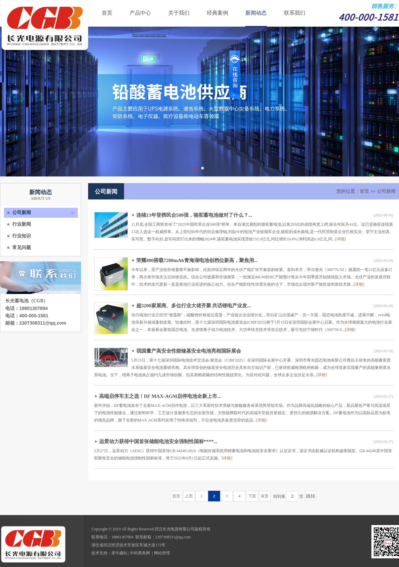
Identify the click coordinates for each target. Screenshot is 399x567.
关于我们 (179, 13)
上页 (189, 496)
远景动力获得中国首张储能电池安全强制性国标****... (158, 441)
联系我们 (294, 13)
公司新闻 (21, 212)
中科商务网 (140, 553)
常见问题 (21, 247)
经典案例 (217, 13)
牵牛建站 (119, 553)
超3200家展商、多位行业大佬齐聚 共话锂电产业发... (193, 305)
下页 (252, 496)
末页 (265, 496)
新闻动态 (256, 13)
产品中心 (140, 13)
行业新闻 (21, 224)
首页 (107, 13)
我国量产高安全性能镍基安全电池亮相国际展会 (188, 351)
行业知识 (21, 235)
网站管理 (162, 553)
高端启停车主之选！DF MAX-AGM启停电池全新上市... (160, 396)
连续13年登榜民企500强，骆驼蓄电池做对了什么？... (194, 215)
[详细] (340, 239)
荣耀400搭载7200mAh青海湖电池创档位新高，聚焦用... (197, 260)
